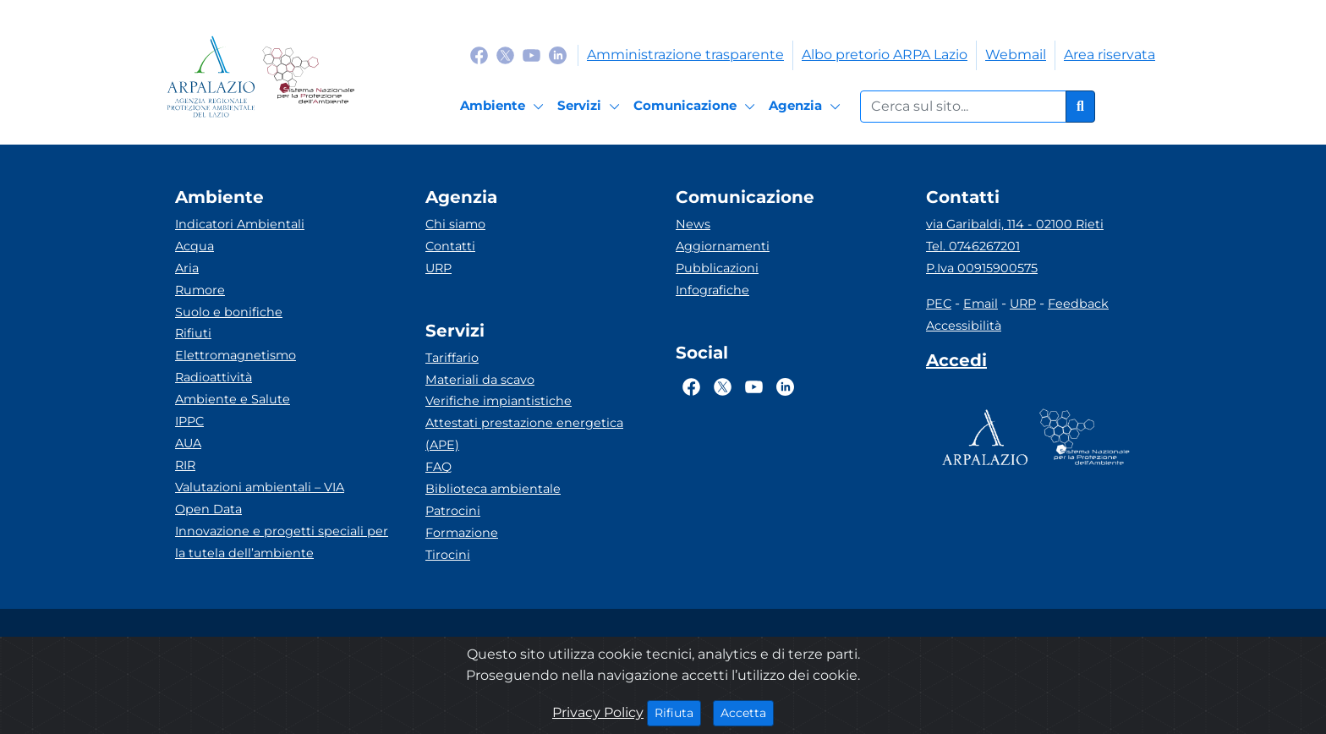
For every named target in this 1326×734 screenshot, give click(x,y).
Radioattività (213, 377)
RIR (185, 465)
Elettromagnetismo (235, 355)
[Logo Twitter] (505, 54)
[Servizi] (591, 107)
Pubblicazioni (717, 268)
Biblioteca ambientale (493, 488)
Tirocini (447, 554)
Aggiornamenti (723, 246)
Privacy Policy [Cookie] (598, 712)
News (693, 224)
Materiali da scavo (479, 379)
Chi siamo (455, 224)
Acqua (194, 246)
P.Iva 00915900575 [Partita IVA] (982, 268)
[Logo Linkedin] (557, 54)
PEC (938, 303)
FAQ (438, 466)
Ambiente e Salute (232, 399)
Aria (187, 268)
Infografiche (712, 290)
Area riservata (1109, 55)
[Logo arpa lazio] (211, 76)
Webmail (1015, 55)
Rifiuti (193, 333)
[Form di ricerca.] (963, 106)
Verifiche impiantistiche (498, 400)
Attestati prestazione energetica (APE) (524, 433)
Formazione (461, 532)
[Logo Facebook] (479, 54)
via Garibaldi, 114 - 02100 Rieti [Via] (1015, 224)
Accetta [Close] (747, 712)
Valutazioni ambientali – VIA (259, 487)
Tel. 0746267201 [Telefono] (973, 246)
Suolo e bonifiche (228, 312)
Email (980, 303)
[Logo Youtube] (531, 54)
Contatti (450, 246)
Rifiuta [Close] (678, 712)
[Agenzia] (807, 107)
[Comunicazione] (697, 107)
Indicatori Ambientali (239, 224)
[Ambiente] (504, 107)
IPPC (189, 421)
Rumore (200, 290)
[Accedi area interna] (956, 363)
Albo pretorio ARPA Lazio (884, 55)
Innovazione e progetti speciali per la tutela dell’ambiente (281, 542)
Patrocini (452, 510)
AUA (188, 443)
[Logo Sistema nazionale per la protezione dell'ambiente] (308, 76)
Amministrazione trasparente (685, 55)
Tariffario (452, 357)
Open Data (208, 509)
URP (438, 268)
